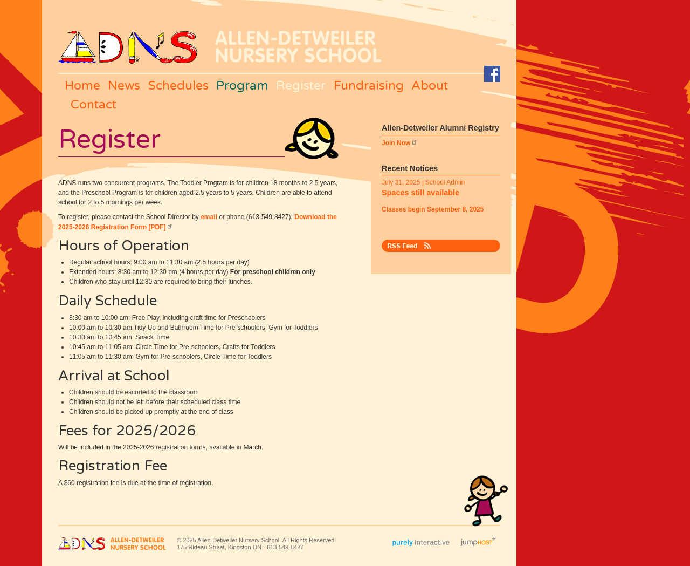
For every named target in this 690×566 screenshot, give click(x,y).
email (209, 217)
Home (82, 85)
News (124, 85)
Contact (93, 104)
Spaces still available (420, 192)
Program (242, 85)
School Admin (445, 182)
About (429, 85)
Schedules (178, 85)
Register (301, 85)
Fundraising (369, 85)
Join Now (400, 143)
